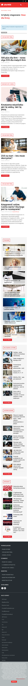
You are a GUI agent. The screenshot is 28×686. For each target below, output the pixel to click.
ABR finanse (4, 617)
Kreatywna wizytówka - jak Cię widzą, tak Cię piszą (12, 107)
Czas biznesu (5, 622)
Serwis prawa (4, 647)
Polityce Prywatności (20, 678)
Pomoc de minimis (6, 634)
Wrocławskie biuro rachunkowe (8, 655)
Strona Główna (4, 10)
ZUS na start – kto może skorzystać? (13, 156)
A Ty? (3, 619)
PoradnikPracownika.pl (7, 614)
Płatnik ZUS (4, 632)
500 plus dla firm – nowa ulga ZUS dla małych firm (13, 58)
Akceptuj (14, 681)
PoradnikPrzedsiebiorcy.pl (8, 608)
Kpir (2, 629)
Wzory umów (4, 657)
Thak (3, 652)
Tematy (9, 10)
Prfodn (3, 637)
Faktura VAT (4, 627)
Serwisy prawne (5, 650)
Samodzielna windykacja (7, 642)
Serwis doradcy (5, 645)
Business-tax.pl (5, 605)
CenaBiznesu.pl (5, 611)
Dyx (2, 624)
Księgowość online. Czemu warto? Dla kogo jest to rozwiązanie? (12, 206)
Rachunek (4, 639)
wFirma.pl (4, 599)
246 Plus (3, 660)
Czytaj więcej (5, 75)
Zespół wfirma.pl (15, 211)
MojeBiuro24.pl (5, 602)
